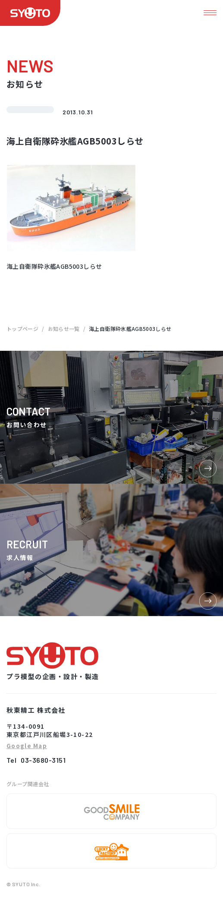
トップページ (22, 328)
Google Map (26, 746)
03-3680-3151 (43, 760)
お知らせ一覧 (64, 328)
